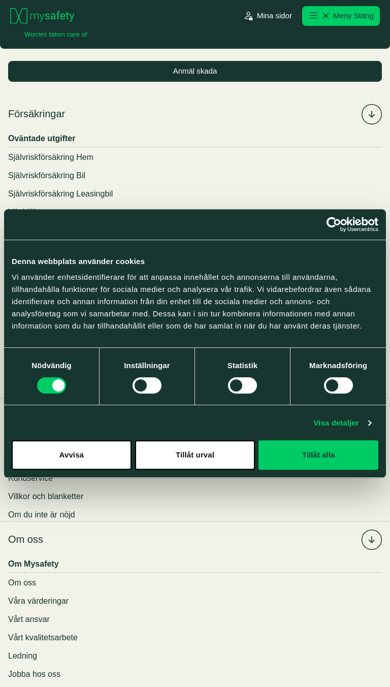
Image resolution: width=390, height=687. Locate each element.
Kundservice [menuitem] (30, 478)
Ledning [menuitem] (22, 656)
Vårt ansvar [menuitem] (29, 619)
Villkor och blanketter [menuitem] (45, 497)
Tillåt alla (318, 454)
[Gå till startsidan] (42, 16)
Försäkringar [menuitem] (36, 114)
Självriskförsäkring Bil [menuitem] (46, 176)
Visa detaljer (336, 422)
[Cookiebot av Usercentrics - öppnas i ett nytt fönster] (333, 224)
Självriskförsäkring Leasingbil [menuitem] (60, 194)
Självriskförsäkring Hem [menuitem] (50, 157)
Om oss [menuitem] (25, 540)
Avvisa (71, 454)
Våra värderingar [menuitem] (38, 601)
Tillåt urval (195, 454)
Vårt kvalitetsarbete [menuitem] (43, 638)
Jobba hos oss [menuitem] (34, 674)
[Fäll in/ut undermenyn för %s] (372, 115)
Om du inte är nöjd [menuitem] (41, 515)
